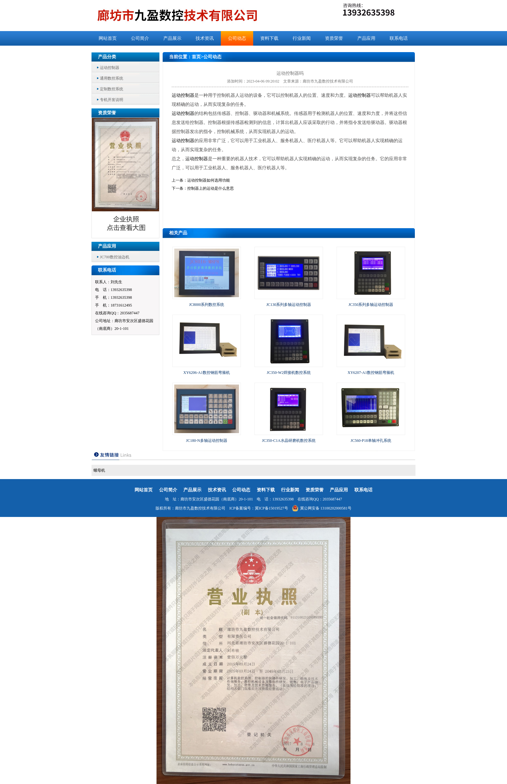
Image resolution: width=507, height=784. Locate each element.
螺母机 (99, 470)
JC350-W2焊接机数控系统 (289, 372)
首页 (196, 56)
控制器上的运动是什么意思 (210, 188)
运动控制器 (109, 67)
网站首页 (108, 38)
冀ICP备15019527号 (271, 508)
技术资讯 (205, 38)
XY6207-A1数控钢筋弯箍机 (371, 372)
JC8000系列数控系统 (206, 304)
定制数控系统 (111, 89)
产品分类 (107, 56)
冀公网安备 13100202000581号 (321, 508)
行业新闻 (302, 38)
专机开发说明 (111, 99)
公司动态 (237, 38)
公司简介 (140, 38)
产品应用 (366, 38)
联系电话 (399, 38)
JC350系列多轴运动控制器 (371, 304)
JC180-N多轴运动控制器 (206, 440)
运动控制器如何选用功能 (208, 180)
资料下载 (269, 38)
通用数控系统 (111, 78)
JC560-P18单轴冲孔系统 (371, 440)
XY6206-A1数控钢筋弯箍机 (206, 372)
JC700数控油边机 (114, 257)
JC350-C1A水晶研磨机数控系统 (288, 440)
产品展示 (172, 38)
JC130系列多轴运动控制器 (288, 304)
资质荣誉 (334, 38)
